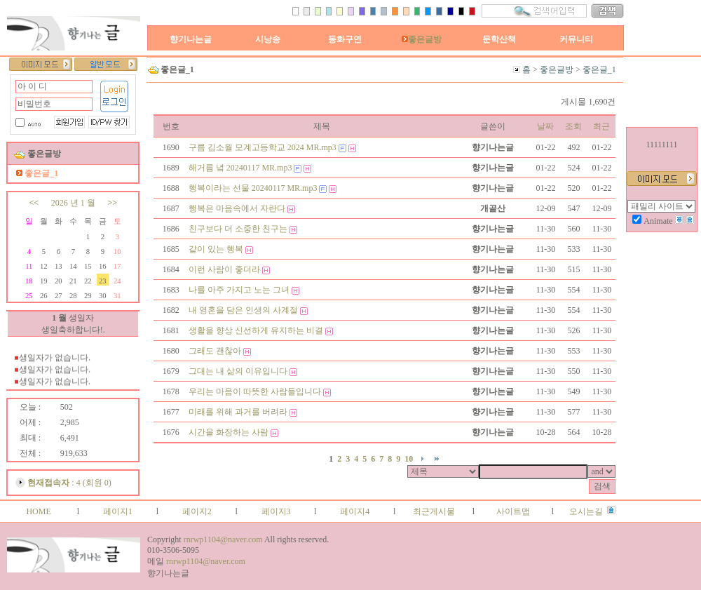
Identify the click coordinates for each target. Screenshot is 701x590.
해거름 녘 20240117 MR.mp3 (240, 168)
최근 (601, 126)
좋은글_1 (599, 69)
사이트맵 (513, 511)
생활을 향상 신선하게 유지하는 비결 (256, 330)
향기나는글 (191, 39)
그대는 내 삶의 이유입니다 (238, 371)
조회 (573, 126)
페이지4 (354, 511)
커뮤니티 (576, 39)
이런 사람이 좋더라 (224, 269)
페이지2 (197, 511)
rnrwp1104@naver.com (223, 539)
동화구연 (345, 39)
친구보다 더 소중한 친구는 (238, 229)
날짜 (545, 126)
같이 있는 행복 (216, 249)
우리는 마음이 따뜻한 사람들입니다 (255, 391)
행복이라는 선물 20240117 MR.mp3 (253, 188)
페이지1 (117, 511)
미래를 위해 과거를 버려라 (238, 412)
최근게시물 (434, 511)
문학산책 (499, 39)
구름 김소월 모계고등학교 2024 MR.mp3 (262, 147)
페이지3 (276, 511)
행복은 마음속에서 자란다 (237, 208)
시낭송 (267, 39)
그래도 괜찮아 (215, 351)
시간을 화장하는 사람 (228, 432)
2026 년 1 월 (73, 203)
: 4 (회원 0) (69, 483)
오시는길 (586, 511)
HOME (38, 511)
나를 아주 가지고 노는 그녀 (239, 290)
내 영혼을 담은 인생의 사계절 (243, 310)
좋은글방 (422, 39)
